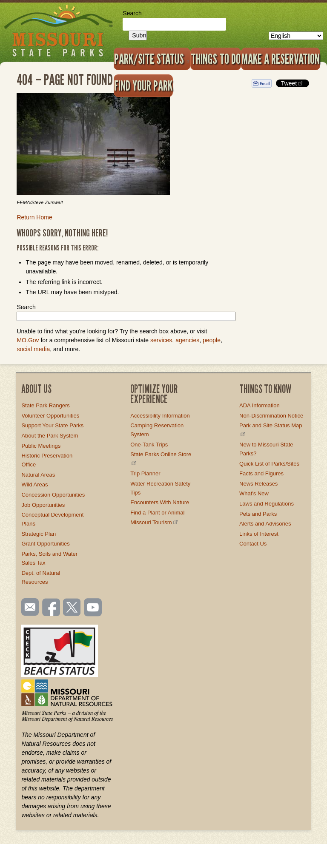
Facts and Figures (261, 473)
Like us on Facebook (51, 608)
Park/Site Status (152, 59)
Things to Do (216, 59)
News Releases (258, 483)
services (161, 340)
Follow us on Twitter (71, 608)
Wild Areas (34, 484)
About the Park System (49, 435)
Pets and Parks (258, 514)
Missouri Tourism (154, 522)
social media (33, 349)
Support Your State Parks (52, 425)
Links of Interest (258, 534)
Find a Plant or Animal (157, 512)
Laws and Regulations (266, 503)
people (212, 340)
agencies (187, 340)
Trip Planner (145, 473)
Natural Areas (38, 475)
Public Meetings (40, 446)
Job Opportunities (43, 505)
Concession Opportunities (53, 495)
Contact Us (253, 543)
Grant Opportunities (45, 543)
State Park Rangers (45, 405)
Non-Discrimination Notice (271, 415)
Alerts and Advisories (265, 523)
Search (132, 13)
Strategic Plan (38, 534)
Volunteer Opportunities (50, 415)
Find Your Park (143, 85)
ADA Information (259, 405)
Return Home (34, 217)
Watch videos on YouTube (93, 608)
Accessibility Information (159, 415)
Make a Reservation (280, 59)
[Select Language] (296, 35)
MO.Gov (28, 340)
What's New (254, 493)
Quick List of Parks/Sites (269, 463)
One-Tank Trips (149, 444)
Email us (28, 607)
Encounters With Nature (159, 502)
